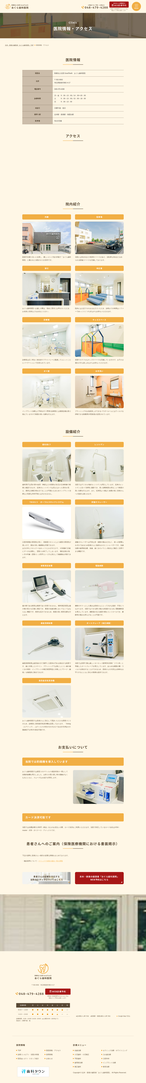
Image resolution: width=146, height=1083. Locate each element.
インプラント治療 (109, 1063)
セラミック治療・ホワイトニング (115, 1050)
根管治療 (106, 1067)
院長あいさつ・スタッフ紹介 (28, 1058)
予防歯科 (78, 1058)
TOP (19, 1050)
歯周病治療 (79, 1063)
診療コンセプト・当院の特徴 (28, 1054)
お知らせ (49, 1058)
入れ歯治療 (107, 1054)
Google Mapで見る (124, 1016)
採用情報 (49, 1054)
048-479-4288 (96, 7)
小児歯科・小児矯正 (82, 1054)
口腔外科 (106, 1058)
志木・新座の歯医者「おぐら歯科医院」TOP (19, 45)
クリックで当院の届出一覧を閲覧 (51, 861)
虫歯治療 (78, 1050)
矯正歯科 (78, 1067)
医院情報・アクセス (53, 1050)
